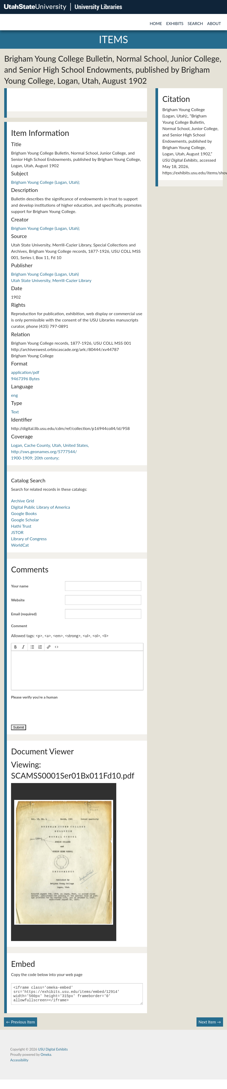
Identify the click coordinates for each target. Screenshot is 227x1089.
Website (18, 600)
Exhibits (175, 23)
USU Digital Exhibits (53, 1052)
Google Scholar (25, 519)
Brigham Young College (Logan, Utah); (45, 182)
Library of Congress (29, 538)
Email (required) (24, 614)
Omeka (46, 1058)
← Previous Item (20, 1025)
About (214, 23)
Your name (19, 586)
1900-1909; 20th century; (35, 457)
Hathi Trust (21, 525)
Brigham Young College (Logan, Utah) (45, 273)
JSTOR (17, 532)
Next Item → (210, 1025)
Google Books (24, 513)
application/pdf (25, 372)
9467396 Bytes (25, 378)
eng (14, 395)
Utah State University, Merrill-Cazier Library (51, 280)
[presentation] (15, 647)
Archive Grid (22, 500)
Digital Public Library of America (40, 506)
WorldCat (20, 544)
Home (156, 23)
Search (195, 23)
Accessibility (19, 1063)
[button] (15, 647)
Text (15, 411)
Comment (19, 625)
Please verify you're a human (34, 697)
